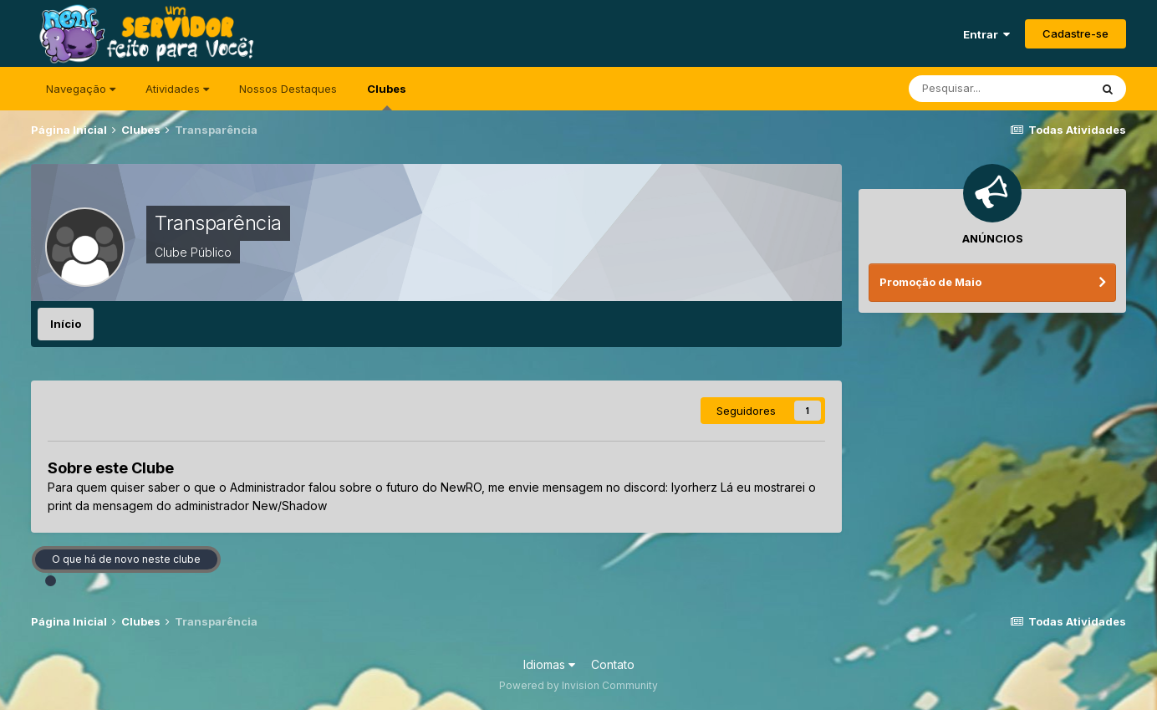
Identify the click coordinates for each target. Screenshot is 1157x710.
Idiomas (549, 664)
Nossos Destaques (288, 88)
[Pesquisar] (999, 88)
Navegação (80, 88)
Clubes (386, 96)
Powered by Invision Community (578, 685)
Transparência (218, 223)
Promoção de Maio (930, 282)
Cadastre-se (1075, 33)
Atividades (177, 88)
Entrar (986, 34)
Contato (613, 664)
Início (65, 323)
